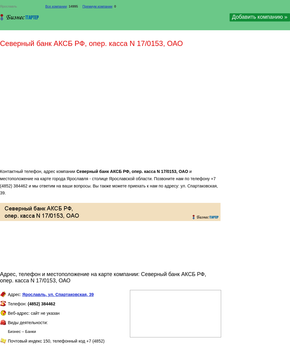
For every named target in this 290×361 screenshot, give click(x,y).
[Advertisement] (56, 110)
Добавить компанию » (259, 17)
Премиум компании (97, 6)
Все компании (56, 6)
